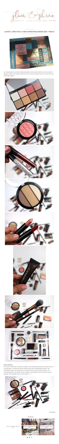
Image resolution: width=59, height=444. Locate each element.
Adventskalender (29, 29)
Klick (30, 374)
